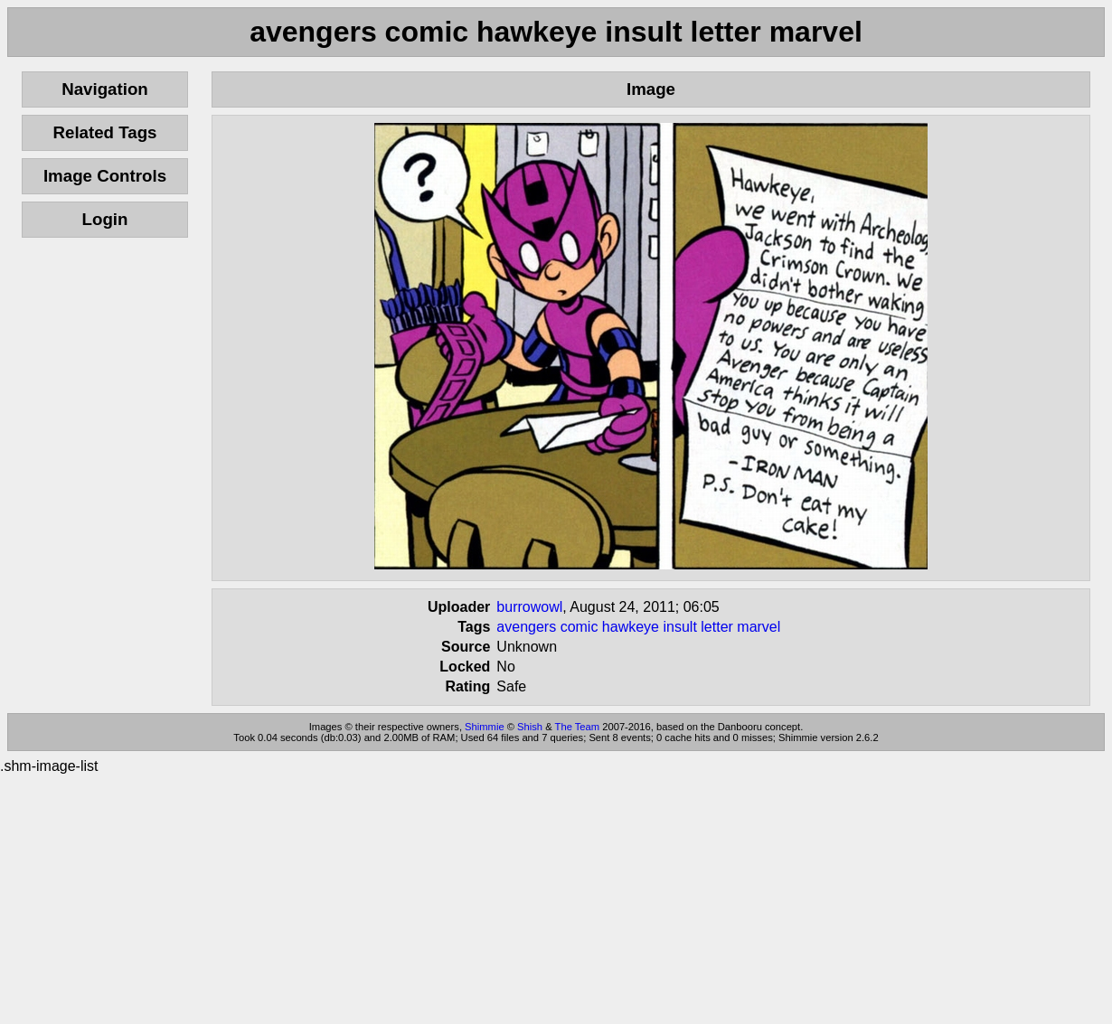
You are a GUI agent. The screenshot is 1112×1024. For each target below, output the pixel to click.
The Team (577, 726)
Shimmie (484, 726)
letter (717, 626)
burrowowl (529, 607)
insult (679, 626)
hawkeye (630, 626)
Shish (529, 726)
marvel (758, 626)
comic (579, 626)
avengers (526, 626)
